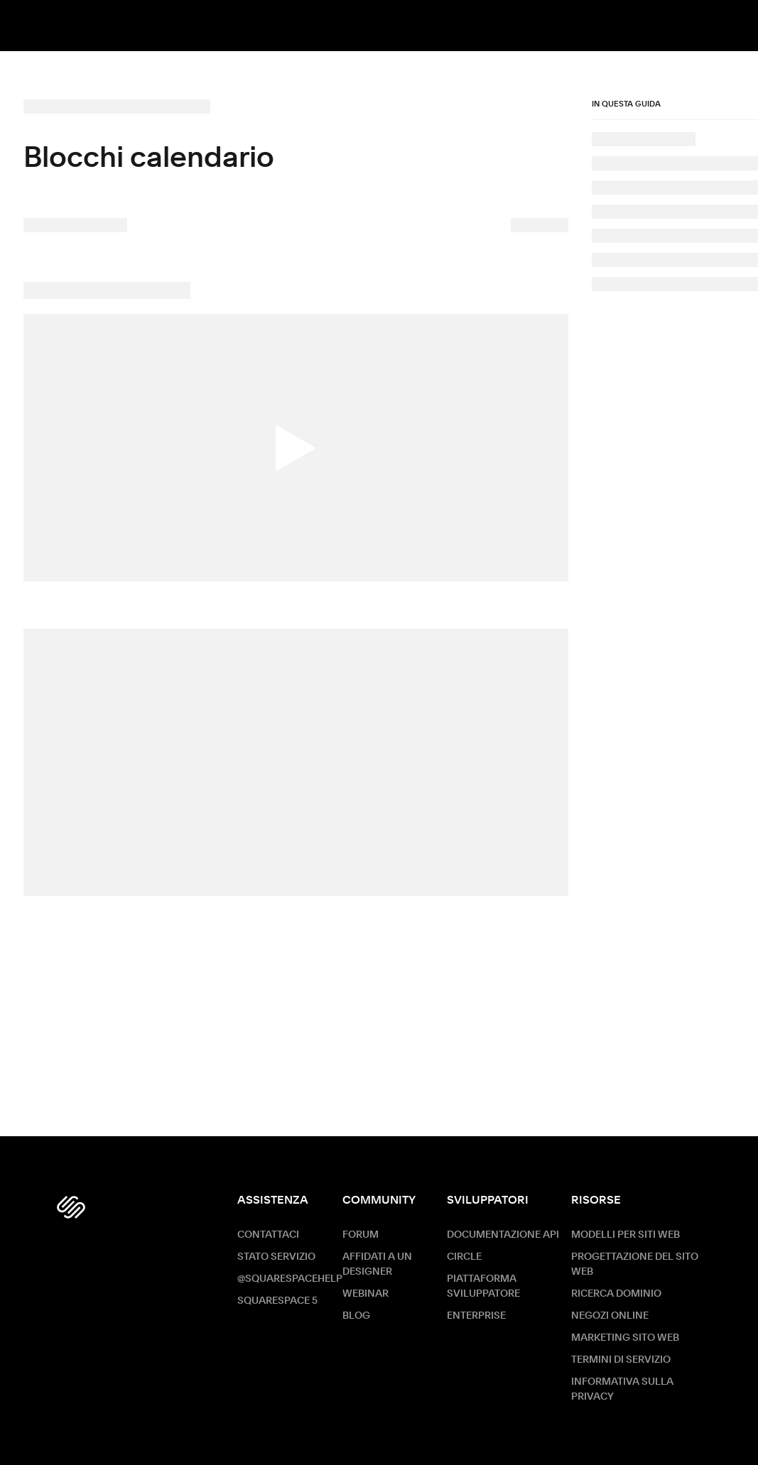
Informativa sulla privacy (622, 1389)
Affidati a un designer (377, 1264)
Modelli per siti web (625, 1235)
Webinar (365, 1294)
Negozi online (610, 1316)
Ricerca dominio (616, 1294)
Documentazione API (503, 1235)
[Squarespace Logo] (71, 1207)
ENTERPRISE (476, 1316)
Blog (356, 1316)
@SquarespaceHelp (289, 1279)
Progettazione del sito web (634, 1264)
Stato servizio (276, 1257)
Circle (464, 1257)
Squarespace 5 (277, 1301)
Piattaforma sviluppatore (483, 1286)
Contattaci (268, 1235)
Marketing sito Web (625, 1338)
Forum (360, 1235)
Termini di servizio (621, 1360)
